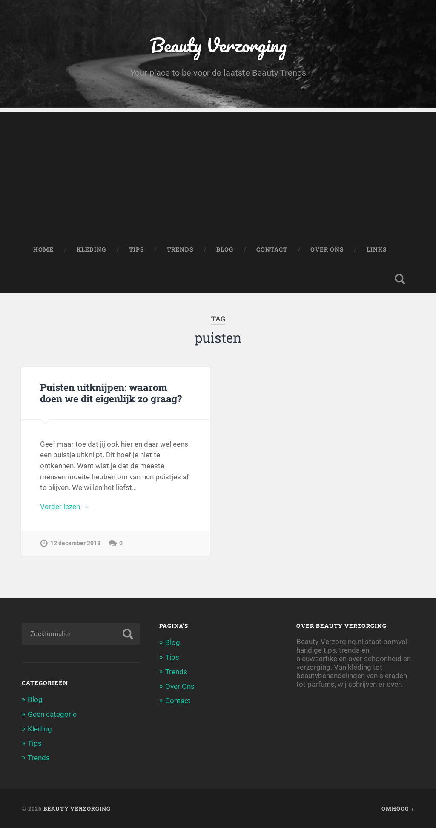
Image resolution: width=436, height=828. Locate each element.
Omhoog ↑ (398, 808)
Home (43, 249)
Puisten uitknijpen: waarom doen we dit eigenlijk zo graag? (111, 393)
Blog (224, 249)
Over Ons (327, 249)
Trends (180, 249)
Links (377, 249)
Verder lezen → (64, 506)
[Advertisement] (218, 171)
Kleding (91, 249)
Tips (136, 249)
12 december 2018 (75, 543)
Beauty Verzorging (218, 45)
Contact (271, 249)
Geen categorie (52, 714)
